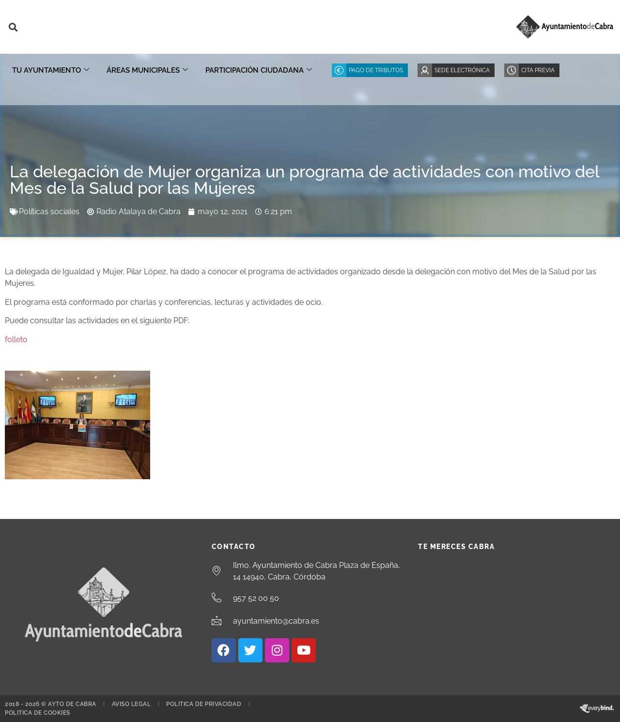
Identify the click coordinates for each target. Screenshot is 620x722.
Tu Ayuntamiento (50, 70)
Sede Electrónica (462, 70)
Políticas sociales (49, 211)
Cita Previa (538, 70)
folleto (16, 339)
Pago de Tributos (376, 70)
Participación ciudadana (258, 70)
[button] (13, 27)
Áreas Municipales (147, 70)
